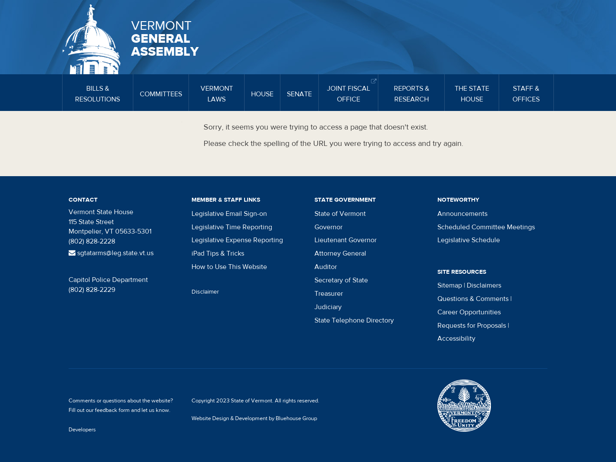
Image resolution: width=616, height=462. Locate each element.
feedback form (112, 410)
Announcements (462, 213)
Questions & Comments (473, 298)
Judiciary (328, 307)
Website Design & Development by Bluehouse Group (254, 418)
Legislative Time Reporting (232, 227)
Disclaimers (484, 285)
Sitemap (449, 285)
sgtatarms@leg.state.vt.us (111, 253)
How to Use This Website (229, 267)
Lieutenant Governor (345, 240)
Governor (328, 227)
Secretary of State (341, 280)
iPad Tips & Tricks (218, 253)
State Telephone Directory (354, 320)
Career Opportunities (469, 312)
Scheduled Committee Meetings (486, 227)
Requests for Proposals (471, 325)
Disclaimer (205, 292)
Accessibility (456, 338)
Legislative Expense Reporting (237, 240)
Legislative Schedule (468, 240)
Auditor (325, 267)
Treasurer (328, 293)
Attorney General (340, 253)
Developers (82, 429)
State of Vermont (340, 213)
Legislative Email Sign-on (229, 213)
